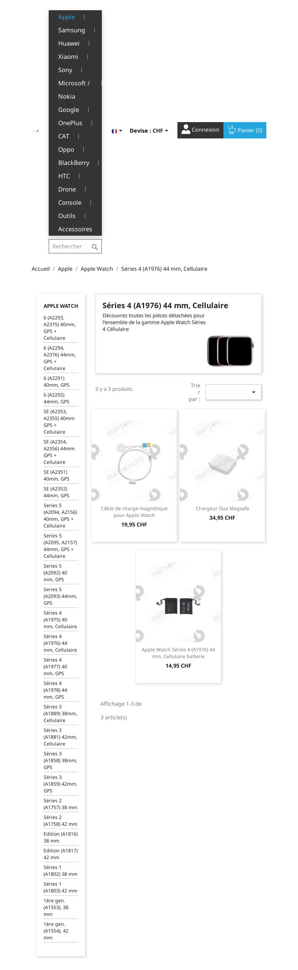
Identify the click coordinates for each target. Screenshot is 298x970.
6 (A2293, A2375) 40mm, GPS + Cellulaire (60, 153)
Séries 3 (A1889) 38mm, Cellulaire (60, 540)
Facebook (229, 831)
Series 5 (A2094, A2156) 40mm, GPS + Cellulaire (60, 341)
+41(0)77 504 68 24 (55, 921)
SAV (102, 902)
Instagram (259, 831)
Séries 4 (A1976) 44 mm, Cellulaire (60, 469)
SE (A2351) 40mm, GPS (56, 301)
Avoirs (161, 899)
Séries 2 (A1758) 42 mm (60, 646)
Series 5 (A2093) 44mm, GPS (60, 422)
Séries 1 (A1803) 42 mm (60, 713)
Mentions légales (117, 870)
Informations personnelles (169, 874)
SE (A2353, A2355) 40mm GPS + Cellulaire (59, 247)
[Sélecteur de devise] (162, 16)
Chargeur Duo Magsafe (222, 334)
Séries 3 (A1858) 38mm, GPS (60, 586)
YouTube (244, 831)
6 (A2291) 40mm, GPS (56, 207)
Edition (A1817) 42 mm (61, 680)
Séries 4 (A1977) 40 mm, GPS (55, 493)
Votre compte (177, 861)
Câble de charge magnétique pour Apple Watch (134, 338)
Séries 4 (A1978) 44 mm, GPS (55, 516)
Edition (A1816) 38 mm (61, 663)
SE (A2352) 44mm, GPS (56, 318)
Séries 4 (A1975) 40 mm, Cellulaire (60, 446)
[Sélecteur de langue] (118, 16)
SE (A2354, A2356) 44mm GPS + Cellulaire (59, 278)
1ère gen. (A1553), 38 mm (56, 733)
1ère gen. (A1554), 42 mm (56, 757)
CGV (102, 881)
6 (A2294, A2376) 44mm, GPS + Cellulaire (60, 184)
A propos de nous (118, 891)
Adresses (164, 909)
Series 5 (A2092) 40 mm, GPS (55, 399)
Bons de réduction (175, 920)
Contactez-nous (116, 933)
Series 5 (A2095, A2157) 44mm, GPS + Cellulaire (60, 371)
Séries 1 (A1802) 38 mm (60, 696)
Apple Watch (61, 132)
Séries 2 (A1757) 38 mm (60, 630)
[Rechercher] (76, 15)
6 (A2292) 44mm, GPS (56, 224)
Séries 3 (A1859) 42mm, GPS (60, 610)
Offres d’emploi (115, 923)
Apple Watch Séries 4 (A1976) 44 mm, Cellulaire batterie (178, 479)
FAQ (102, 912)
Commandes (168, 888)
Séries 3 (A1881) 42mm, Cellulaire (60, 563)
